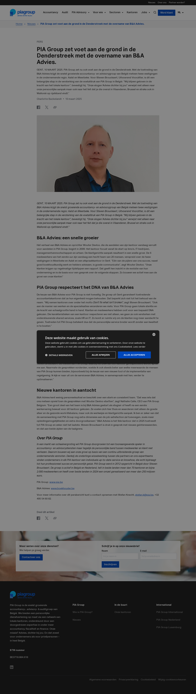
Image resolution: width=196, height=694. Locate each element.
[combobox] (153, 334)
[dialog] (98, 347)
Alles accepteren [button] (134, 354)
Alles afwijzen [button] (101, 354)
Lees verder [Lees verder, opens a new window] (139, 346)
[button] (59, 355)
